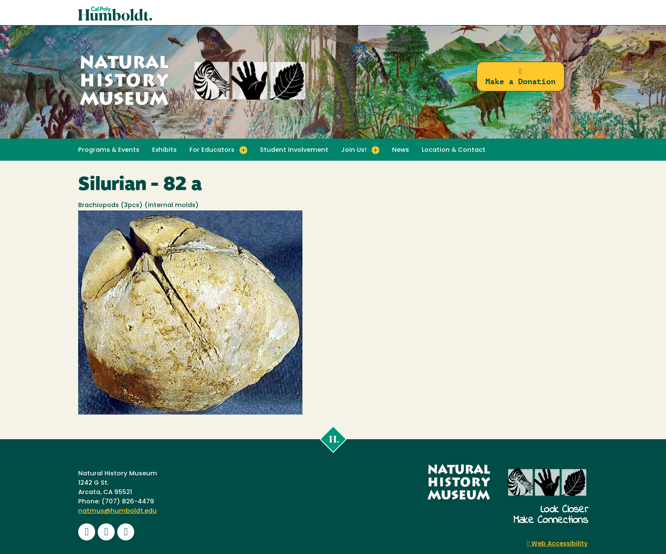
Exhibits (164, 150)
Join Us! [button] (354, 150)
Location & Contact (453, 150)
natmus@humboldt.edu (117, 511)
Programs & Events (108, 150)
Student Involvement (294, 150)
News (400, 150)
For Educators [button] (211, 150)
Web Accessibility (557, 544)
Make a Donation (520, 77)
